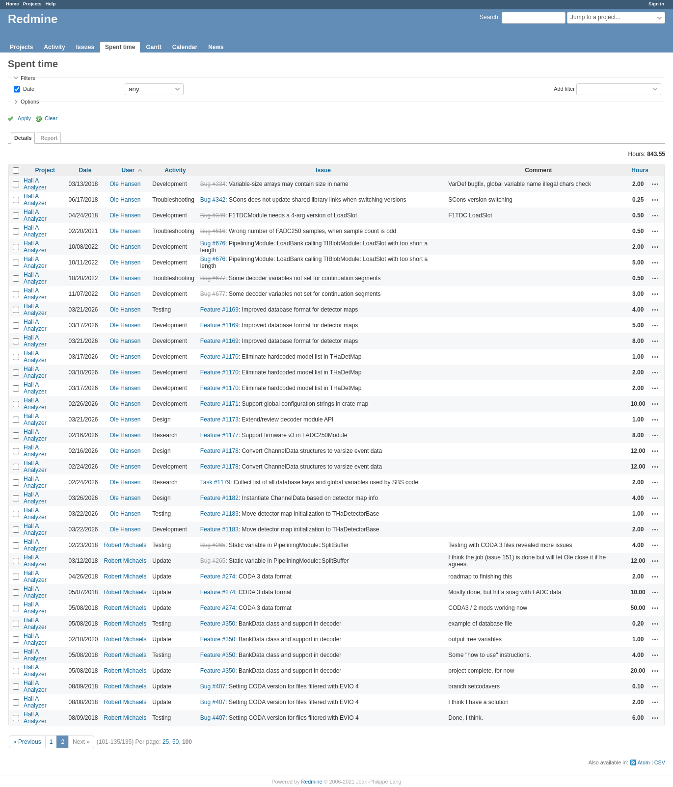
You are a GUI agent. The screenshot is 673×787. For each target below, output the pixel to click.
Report (48, 138)
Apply (24, 118)
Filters (28, 78)
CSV (659, 762)
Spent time (120, 47)
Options (30, 102)
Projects (32, 3)
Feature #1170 (219, 356)
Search (489, 17)
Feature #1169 (219, 309)
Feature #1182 (219, 498)
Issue (323, 170)
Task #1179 (215, 482)
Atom (644, 762)
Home (12, 3)
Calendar (184, 47)
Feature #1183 (219, 513)
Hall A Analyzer (35, 184)
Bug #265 (212, 545)
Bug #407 (212, 686)
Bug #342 (212, 199)
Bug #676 (212, 243)
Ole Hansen (124, 184)
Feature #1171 (219, 403)
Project (45, 170)
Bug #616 (212, 231)
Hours (639, 170)
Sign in (656, 3)
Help (51, 3)
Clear (51, 118)
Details (22, 138)
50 (175, 741)
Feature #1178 (219, 450)
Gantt (153, 47)
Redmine (311, 782)
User (128, 170)
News (215, 47)
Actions (655, 184)
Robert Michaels (125, 545)
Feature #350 (217, 623)
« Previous (27, 741)
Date (28, 88)
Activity (54, 47)
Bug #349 (212, 215)
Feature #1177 (219, 435)
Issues (85, 47)
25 (165, 741)
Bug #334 (212, 184)
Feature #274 (217, 576)
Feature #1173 (219, 419)
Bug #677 (212, 278)
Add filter (564, 88)
